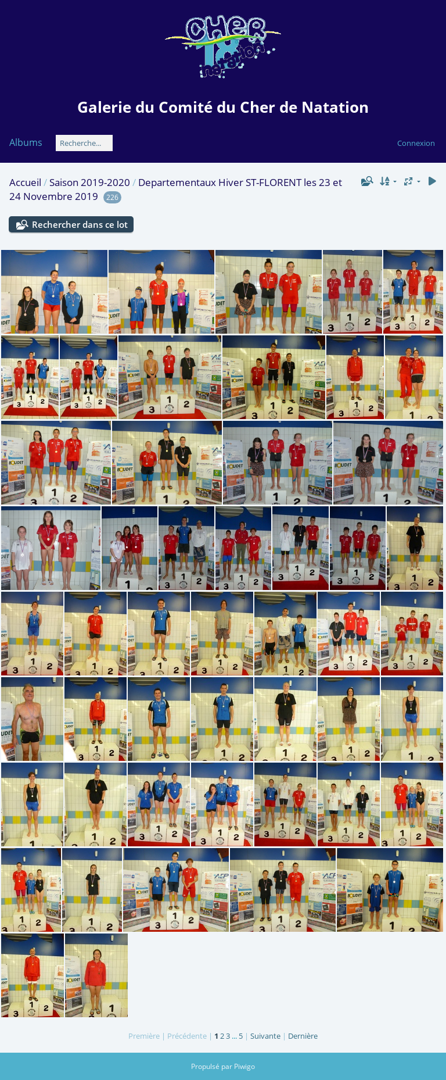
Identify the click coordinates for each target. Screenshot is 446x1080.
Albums (25, 142)
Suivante (265, 1036)
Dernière (303, 1036)
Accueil (25, 182)
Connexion (416, 143)
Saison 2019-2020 (89, 182)
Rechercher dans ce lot (80, 224)
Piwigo (244, 1066)
